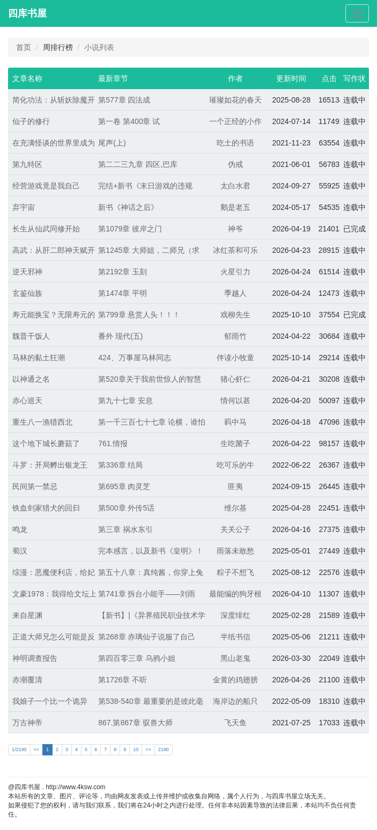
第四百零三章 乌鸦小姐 (136, 658)
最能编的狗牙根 (235, 593)
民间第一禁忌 (34, 486)
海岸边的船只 (235, 701)
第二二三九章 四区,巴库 (138, 164)
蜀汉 (19, 551)
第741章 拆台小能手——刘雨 (146, 593)
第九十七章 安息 (125, 400)
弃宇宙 (23, 207)
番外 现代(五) (120, 336)
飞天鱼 (235, 722)
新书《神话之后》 (128, 207)
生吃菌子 (235, 443)
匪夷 (235, 486)
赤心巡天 (27, 400)
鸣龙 (19, 529)
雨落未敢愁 (235, 551)
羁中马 (235, 422)
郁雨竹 (235, 336)
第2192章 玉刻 (122, 271)
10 (135, 749)
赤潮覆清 (27, 679)
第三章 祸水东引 (125, 529)
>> (148, 749)
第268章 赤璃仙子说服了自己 (146, 636)
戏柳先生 (235, 314)
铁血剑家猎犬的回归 (46, 508)
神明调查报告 (34, 658)
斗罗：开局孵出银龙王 (49, 465)
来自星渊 (27, 615)
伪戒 (235, 164)
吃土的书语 (235, 143)
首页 (23, 47)
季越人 (235, 293)
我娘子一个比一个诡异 (49, 701)
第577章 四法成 (124, 100)
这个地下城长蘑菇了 (46, 443)
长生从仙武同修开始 (46, 228)
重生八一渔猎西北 (42, 422)
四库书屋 (27, 13)
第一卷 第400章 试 (129, 121)
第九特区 (27, 164)
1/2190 (19, 749)
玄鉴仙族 (27, 293)
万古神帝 (27, 722)
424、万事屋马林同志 (134, 357)
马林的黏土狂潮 (38, 357)
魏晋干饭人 (31, 336)
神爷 (235, 228)
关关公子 (235, 529)
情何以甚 (235, 400)
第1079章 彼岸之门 (130, 228)
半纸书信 (235, 636)
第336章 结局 (120, 465)
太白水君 (235, 185)
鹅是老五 (235, 207)
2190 (163, 749)
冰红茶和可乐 (235, 250)
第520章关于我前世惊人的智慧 (149, 379)
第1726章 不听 (122, 679)
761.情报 (113, 443)
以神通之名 (31, 379)
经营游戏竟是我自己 (46, 185)
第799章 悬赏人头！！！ (139, 314)
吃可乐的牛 (235, 465)
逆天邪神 (27, 271)
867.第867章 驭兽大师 (135, 722)
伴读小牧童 (235, 357)
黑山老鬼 (235, 658)
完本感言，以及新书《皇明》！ (150, 551)
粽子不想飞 (235, 572)
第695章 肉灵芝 (124, 486)
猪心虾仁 (235, 379)
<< (37, 749)
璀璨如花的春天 (235, 100)
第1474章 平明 (122, 293)
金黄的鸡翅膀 (235, 679)
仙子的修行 (31, 121)
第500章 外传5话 (126, 508)
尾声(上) (111, 143)
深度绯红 (235, 615)
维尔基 (235, 508)
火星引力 (235, 271)
